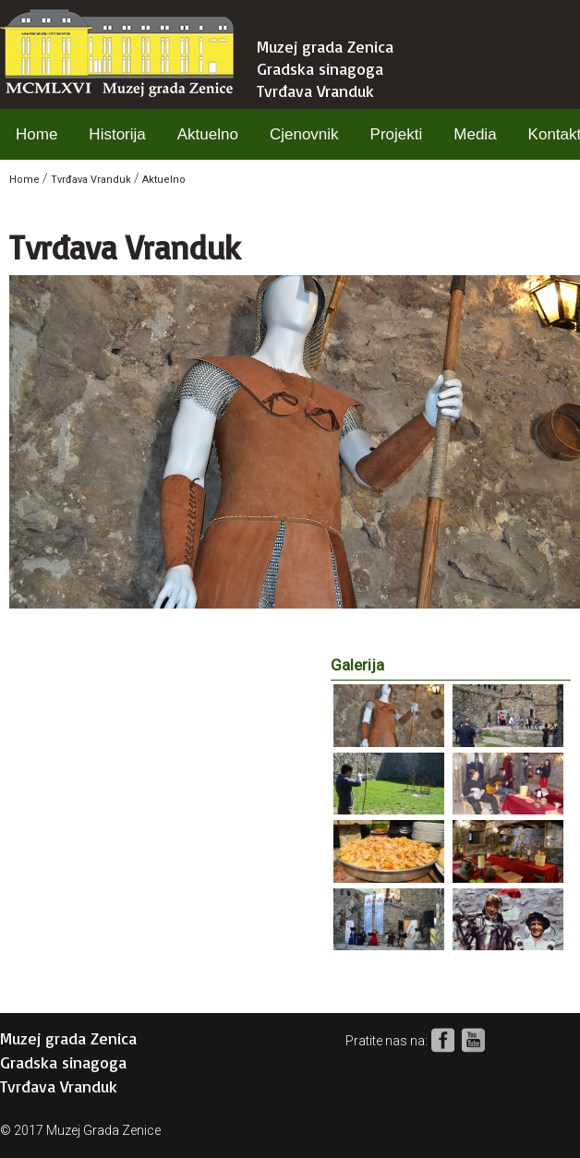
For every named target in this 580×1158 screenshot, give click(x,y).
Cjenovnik (304, 134)
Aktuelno (207, 134)
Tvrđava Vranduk (315, 90)
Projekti (396, 134)
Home (36, 134)
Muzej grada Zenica (325, 46)
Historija (117, 134)
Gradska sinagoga (320, 68)
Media (474, 134)
